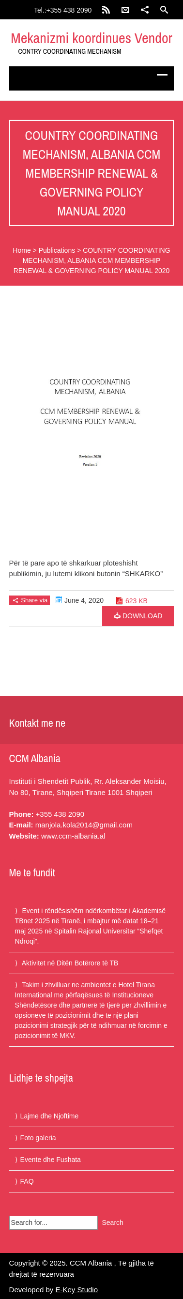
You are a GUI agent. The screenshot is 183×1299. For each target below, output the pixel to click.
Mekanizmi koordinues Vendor (91, 37)
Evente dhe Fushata (50, 1159)
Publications (57, 250)
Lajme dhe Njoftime (49, 1116)
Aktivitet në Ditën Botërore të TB (70, 963)
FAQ (27, 1181)
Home (21, 250)
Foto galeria (38, 1138)
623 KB (136, 601)
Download (138, 616)
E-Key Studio (77, 1289)
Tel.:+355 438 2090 (63, 10)
